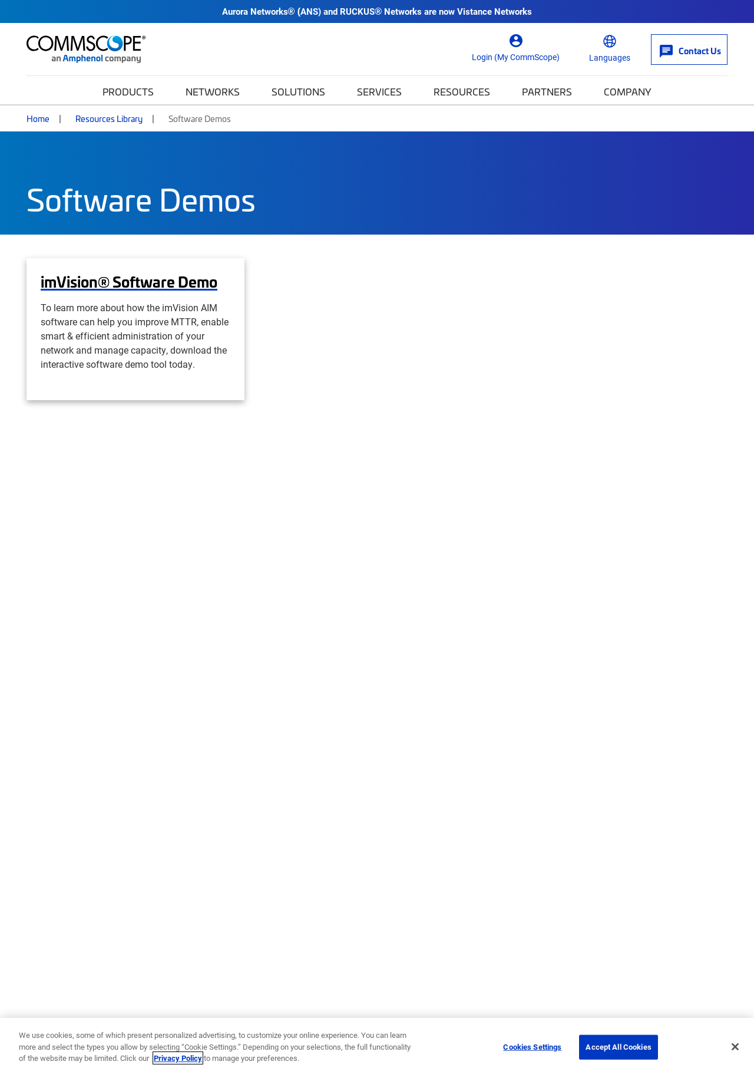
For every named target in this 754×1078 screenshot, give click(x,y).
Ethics (437, 997)
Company (628, 91)
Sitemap (713, 997)
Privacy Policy (178, 1058)
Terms (614, 997)
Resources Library (109, 118)
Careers (225, 816)
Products (128, 91)
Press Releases (241, 862)
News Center (417, 885)
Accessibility (318, 997)
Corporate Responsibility (263, 839)
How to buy (53, 839)
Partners (547, 91)
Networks (213, 91)
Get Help (55, 782)
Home (38, 118)
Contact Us (51, 816)
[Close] (735, 1047)
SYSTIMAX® (599, 816)
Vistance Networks (494, 11)
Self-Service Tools (67, 862)
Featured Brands (626, 782)
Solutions (298, 91)
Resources (462, 91)
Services (379, 91)
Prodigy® (592, 839)
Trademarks (662, 997)
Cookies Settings (532, 1046)
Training (407, 862)
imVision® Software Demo (129, 281)
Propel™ (589, 862)
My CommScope (425, 816)
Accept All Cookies (618, 1046)
